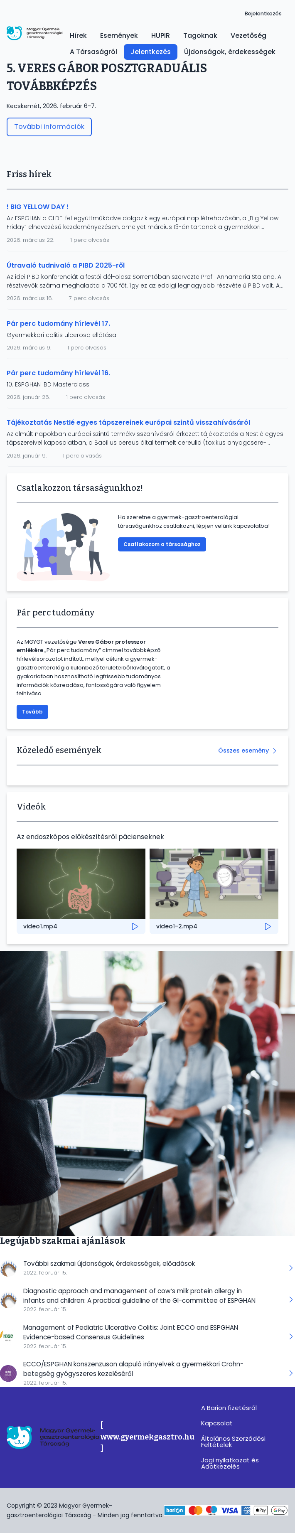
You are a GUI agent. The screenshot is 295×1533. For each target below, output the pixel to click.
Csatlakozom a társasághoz (162, 544)
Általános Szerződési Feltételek (233, 1441)
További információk (49, 126)
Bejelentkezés (263, 13)
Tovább (32, 711)
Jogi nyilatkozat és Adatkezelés (230, 1463)
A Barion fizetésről (229, 1407)
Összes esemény (243, 750)
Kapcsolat (217, 1423)
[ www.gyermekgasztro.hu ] (147, 1437)
